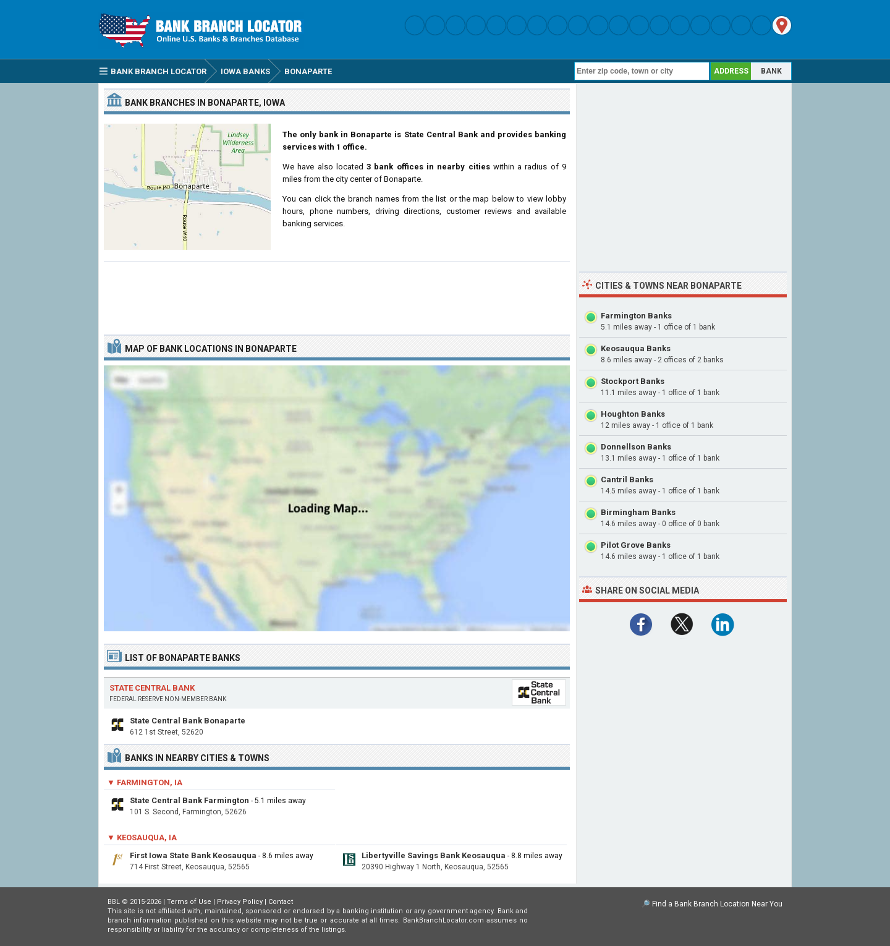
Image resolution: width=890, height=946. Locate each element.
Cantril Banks (627, 479)
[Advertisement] (337, 293)
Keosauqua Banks (636, 348)
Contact (280, 902)
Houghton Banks (633, 414)
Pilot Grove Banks (636, 545)
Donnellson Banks (636, 446)
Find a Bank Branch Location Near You (717, 904)
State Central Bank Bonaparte (187, 720)
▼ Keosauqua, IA (142, 837)
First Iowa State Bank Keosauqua (193, 855)
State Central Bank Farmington (189, 800)
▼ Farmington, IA (144, 782)
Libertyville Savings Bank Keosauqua (434, 855)
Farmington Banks (636, 315)
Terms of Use (189, 902)
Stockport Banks (632, 381)
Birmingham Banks (638, 512)
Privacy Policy (240, 902)
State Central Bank (152, 687)
